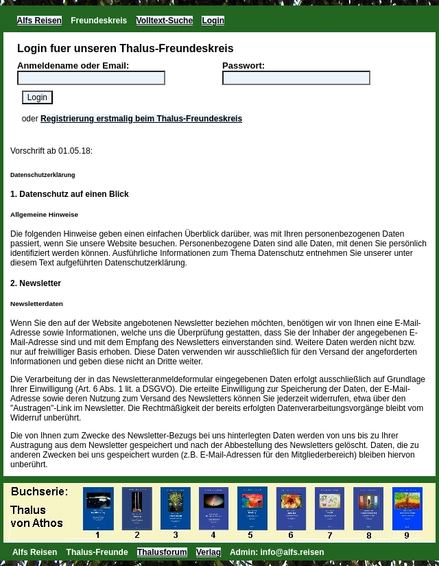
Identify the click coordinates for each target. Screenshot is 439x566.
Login (213, 20)
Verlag (208, 552)
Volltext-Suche (165, 20)
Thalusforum (162, 552)
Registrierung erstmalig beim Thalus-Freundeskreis (141, 118)
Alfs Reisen (39, 20)
